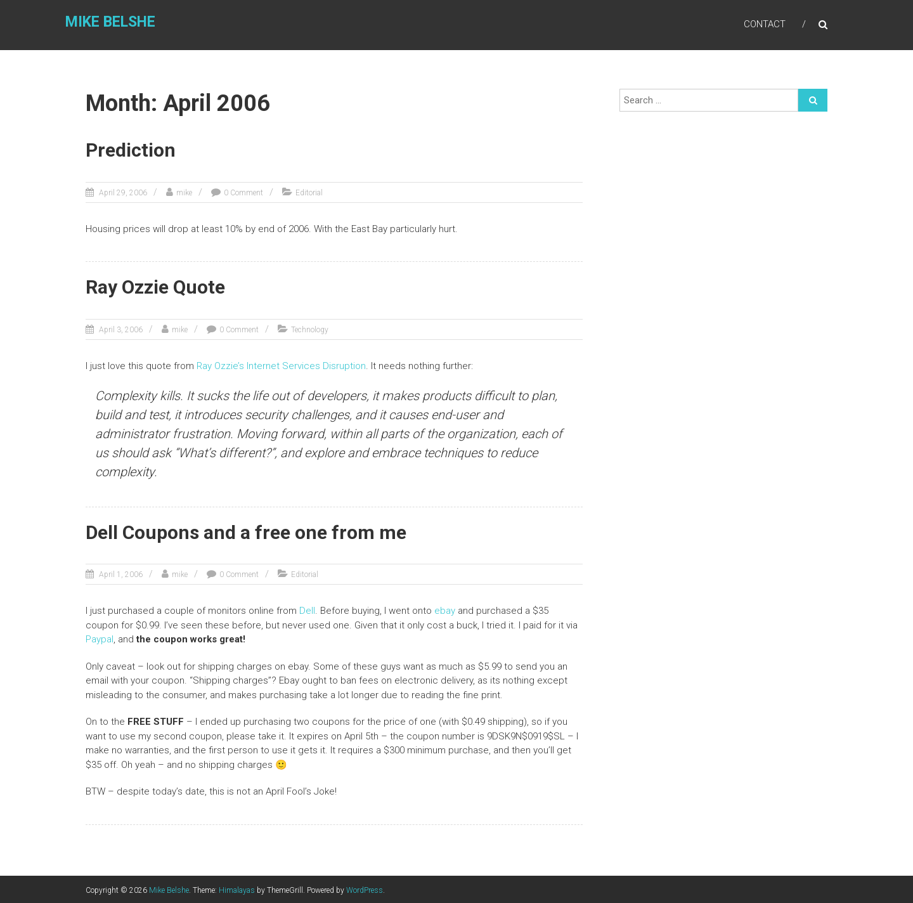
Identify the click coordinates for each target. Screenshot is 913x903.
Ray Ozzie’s (220, 364)
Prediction (131, 150)
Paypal (99, 638)
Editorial (309, 192)
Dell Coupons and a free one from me (246, 531)
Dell (307, 609)
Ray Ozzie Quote (155, 286)
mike (184, 192)
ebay (446, 609)
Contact (765, 24)
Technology (309, 328)
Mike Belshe (108, 23)
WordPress (364, 888)
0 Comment (243, 192)
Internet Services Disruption (306, 364)
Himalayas (237, 888)
